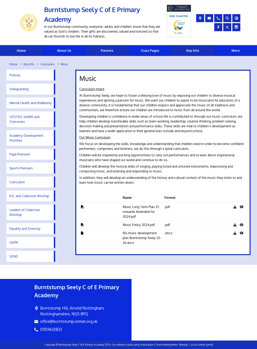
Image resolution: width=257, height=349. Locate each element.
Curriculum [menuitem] (17, 182)
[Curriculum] (47, 64)
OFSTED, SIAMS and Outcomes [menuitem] (24, 119)
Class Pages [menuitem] (150, 51)
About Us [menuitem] (64, 51)
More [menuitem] (236, 51)
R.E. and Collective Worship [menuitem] (29, 196)
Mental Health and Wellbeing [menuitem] (30, 103)
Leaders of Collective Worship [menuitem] (24, 212)
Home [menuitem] (21, 51)
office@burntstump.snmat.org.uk (68, 321)
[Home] (13, 64)
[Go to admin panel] (202, 344)
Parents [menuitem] (107, 51)
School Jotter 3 (147, 344)
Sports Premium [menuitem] (21, 168)
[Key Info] (29, 64)
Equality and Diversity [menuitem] (25, 229)
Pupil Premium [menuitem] (19, 154)
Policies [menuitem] (15, 75)
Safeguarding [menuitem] (19, 89)
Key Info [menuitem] (192, 51)
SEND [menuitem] (13, 256)
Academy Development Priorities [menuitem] (26, 138)
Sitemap (183, 344)
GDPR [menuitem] (13, 242)
